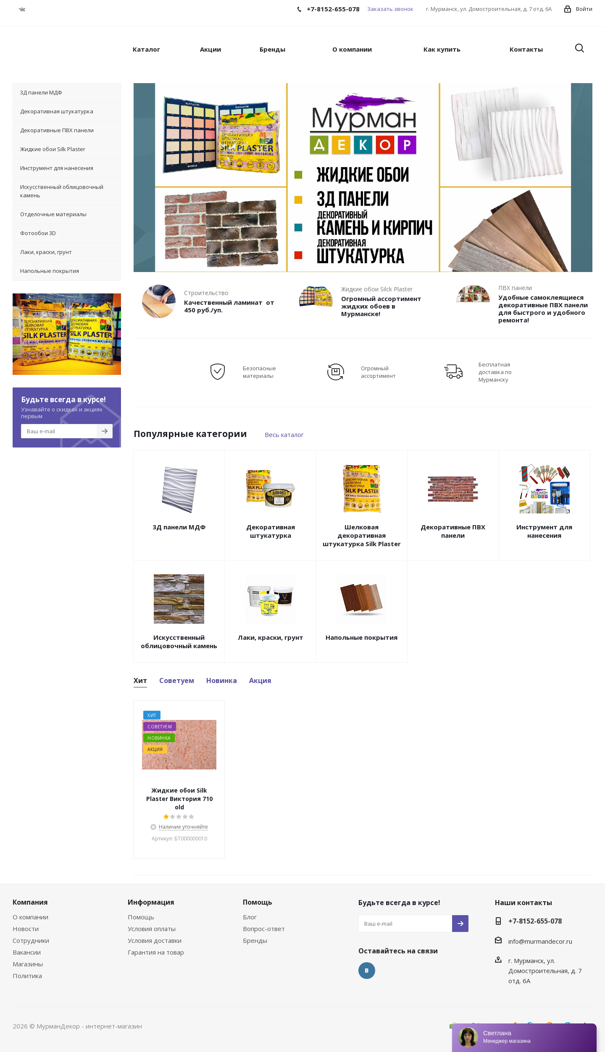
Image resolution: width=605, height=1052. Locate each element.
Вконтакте (22, 9)
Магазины (28, 964)
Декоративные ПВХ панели (453, 531)
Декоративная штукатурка (270, 531)
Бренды (255, 940)
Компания (30, 902)
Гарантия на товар (156, 952)
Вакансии (27, 952)
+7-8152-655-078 (535, 921)
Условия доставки (155, 940)
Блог (250, 917)
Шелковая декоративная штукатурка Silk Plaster (362, 535)
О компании (30, 917)
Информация (151, 902)
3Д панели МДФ (179, 527)
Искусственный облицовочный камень (179, 641)
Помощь (141, 917)
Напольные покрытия (361, 637)
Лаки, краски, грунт (270, 637)
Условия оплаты (152, 928)
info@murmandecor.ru (540, 941)
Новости (26, 928)
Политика (27, 975)
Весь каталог (284, 434)
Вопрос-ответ (264, 928)
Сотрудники (31, 940)
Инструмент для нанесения (544, 531)
